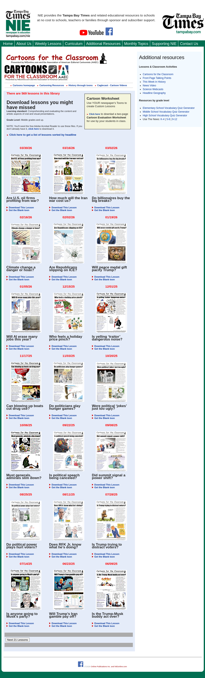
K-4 (163, 119)
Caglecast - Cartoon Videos (111, 85)
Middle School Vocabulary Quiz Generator (166, 111)
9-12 (174, 119)
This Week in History (154, 81)
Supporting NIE (164, 44)
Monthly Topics (136, 44)
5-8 (168, 119)
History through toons (79, 85)
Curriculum (74, 44)
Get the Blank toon (17, 210)
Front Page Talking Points (157, 78)
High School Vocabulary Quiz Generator (165, 115)
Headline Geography (154, 93)
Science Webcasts (153, 89)
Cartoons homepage (22, 85)
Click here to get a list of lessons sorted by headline (41, 134)
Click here (93, 114)
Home (8, 44)
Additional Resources (103, 44)
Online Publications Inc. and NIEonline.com (109, 666)
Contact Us (189, 44)
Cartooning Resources (50, 85)
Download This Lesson (20, 207)
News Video (149, 85)
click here (33, 129)
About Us (23, 44)
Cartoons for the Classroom (158, 74)
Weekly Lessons (48, 44)
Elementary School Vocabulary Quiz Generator (169, 108)
